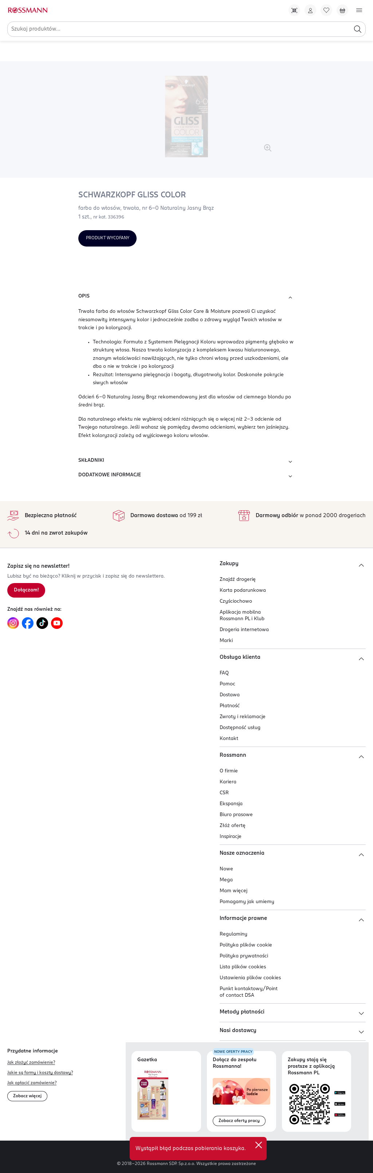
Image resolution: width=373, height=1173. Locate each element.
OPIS (186, 297)
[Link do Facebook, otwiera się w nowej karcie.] (28, 623)
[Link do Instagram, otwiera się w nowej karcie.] (13, 623)
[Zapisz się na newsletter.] (26, 590)
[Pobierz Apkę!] (294, 10)
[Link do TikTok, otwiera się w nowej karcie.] (42, 623)
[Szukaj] (357, 29)
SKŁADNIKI (186, 461)
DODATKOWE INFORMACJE (186, 476)
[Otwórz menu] (359, 10)
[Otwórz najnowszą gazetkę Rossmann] (152, 1094)
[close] (258, 1145)
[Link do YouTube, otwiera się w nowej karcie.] (57, 623)
